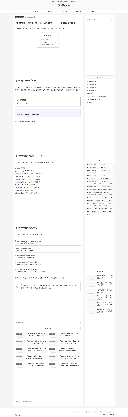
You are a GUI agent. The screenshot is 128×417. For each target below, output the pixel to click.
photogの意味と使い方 (46, 39)
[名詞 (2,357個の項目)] (99, 184)
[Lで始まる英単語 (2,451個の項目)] (91, 184)
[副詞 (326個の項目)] (100, 195)
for (29, 262)
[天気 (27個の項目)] (111, 206)
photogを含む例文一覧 (46, 44)
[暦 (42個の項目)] (95, 203)
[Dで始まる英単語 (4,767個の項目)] (93, 170)
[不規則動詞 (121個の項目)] (90, 200)
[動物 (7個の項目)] (105, 211)
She (16, 262)
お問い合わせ (88, 412)
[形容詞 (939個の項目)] (89, 192)
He (16, 248)
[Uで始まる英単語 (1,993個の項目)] (108, 184)
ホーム (71, 412)
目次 (45, 35)
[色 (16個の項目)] (111, 208)
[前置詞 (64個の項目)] (98, 200)
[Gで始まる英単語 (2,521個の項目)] (107, 181)
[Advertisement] (48, 61)
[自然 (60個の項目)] (111, 200)
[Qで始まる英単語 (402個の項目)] (91, 195)
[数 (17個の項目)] (106, 208)
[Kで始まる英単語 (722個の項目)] (97, 192)
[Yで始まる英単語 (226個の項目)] (108, 195)
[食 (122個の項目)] (111, 197)
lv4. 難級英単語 (20, 17)
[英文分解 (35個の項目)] (102, 203)
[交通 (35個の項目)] (110, 203)
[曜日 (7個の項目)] (111, 211)
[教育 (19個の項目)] (95, 208)
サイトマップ (97, 412)
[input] (48, 322)
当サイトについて (78, 412)
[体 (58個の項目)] (89, 203)
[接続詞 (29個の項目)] (105, 206)
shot (38, 241)
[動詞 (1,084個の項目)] (111, 189)
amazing (32, 255)
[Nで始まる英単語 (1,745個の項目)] (91, 189)
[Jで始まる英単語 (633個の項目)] (108, 192)
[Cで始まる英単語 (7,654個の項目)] (107, 164)
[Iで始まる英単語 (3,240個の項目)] (93, 178)
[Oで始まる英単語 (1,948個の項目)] (93, 186)
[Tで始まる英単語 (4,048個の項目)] (93, 175)
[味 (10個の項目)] (100, 211)
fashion (17, 187)
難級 (22, 114)
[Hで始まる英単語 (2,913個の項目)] (93, 181)
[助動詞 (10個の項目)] (94, 211)
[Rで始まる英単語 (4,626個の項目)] (107, 170)
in (31, 269)
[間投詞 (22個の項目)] (89, 208)
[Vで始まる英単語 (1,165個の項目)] (102, 189)
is (28, 255)
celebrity (18, 176)
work (26, 255)
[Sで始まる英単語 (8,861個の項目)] (93, 164)
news (17, 190)
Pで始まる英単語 (29, 17)
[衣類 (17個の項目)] (101, 208)
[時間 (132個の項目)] (106, 197)
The (16, 241)
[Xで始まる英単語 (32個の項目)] (91, 206)
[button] (79, 322)
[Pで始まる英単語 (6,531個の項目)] (93, 167)
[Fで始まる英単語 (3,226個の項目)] (107, 178)
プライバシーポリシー (108, 412)
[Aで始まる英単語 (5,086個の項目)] (107, 167)
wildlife (17, 193)
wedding (18, 182)
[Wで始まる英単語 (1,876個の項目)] (107, 186)
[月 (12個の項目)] (88, 211)
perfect (34, 241)
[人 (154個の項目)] (100, 197)
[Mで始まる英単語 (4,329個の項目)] (107, 173)
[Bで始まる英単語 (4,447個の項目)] (93, 173)
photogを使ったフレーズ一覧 (48, 42)
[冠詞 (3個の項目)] (100, 214)
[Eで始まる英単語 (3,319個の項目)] (107, 175)
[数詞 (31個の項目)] (99, 206)
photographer (56, 87)
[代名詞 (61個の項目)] (105, 200)
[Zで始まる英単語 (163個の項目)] (92, 197)
